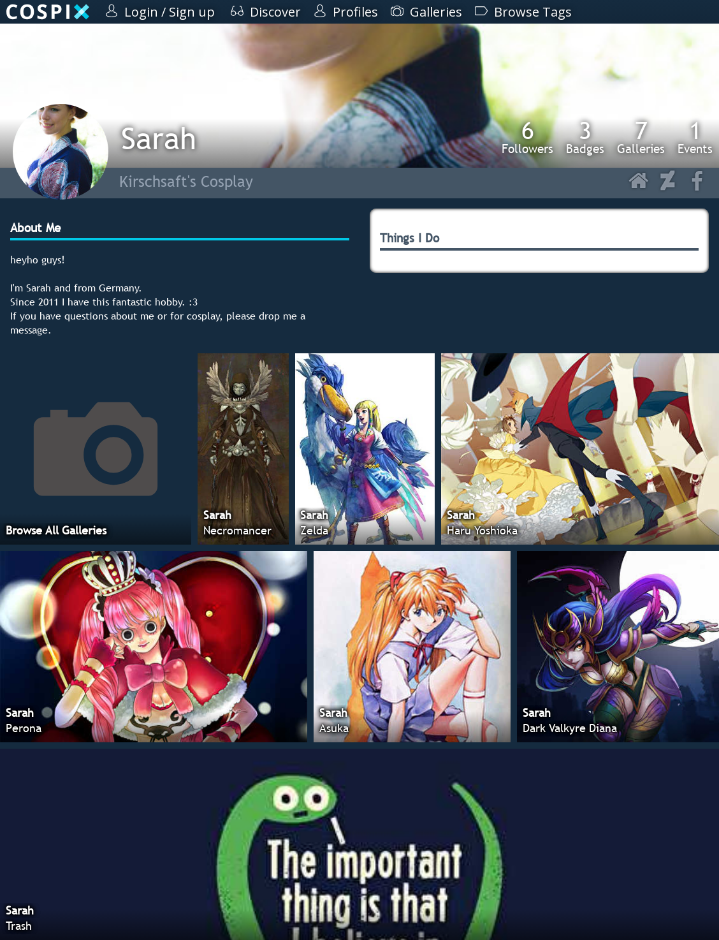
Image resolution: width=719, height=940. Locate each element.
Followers (527, 137)
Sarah (158, 138)
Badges (585, 137)
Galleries (641, 137)
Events (695, 137)
